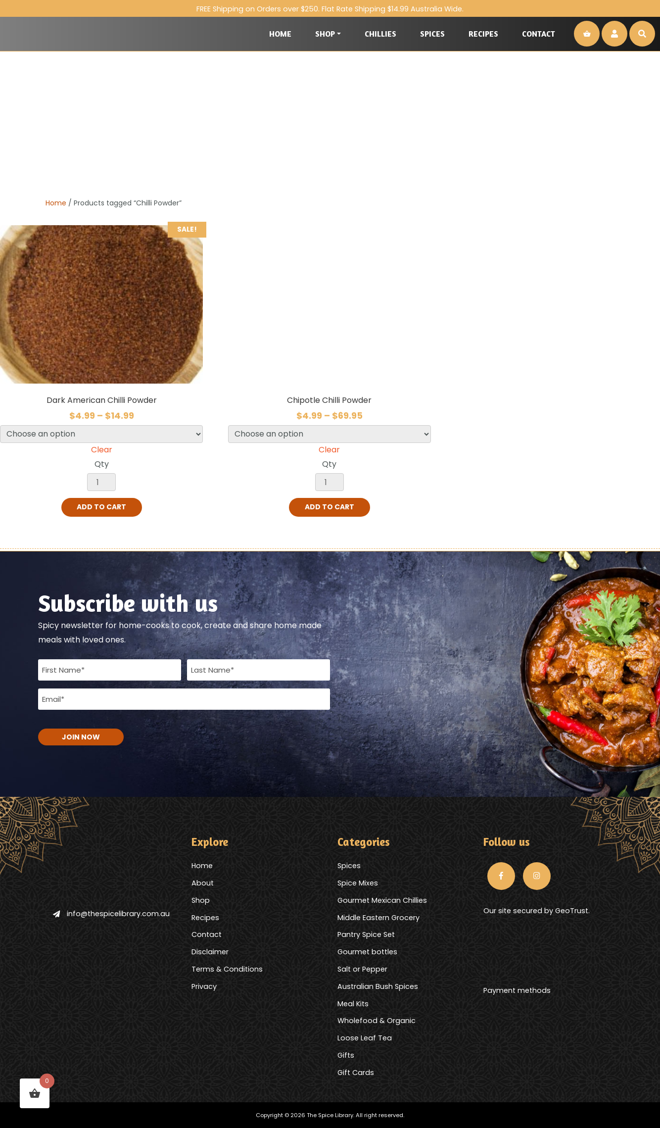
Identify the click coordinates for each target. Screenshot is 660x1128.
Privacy (204, 986)
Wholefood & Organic (376, 1021)
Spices (432, 34)
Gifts (345, 1055)
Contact (538, 34)
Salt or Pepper (362, 969)
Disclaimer (210, 952)
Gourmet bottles (367, 952)
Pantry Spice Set (366, 934)
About (202, 882)
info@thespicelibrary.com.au (111, 913)
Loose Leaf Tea (364, 1038)
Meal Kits (353, 1003)
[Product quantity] (101, 482)
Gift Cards (355, 1072)
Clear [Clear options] (101, 449)
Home (280, 34)
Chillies (380, 34)
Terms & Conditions (227, 969)
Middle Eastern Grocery (378, 917)
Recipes (483, 34)
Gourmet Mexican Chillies (382, 900)
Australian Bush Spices (377, 986)
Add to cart (101, 507)
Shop (325, 34)
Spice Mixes (357, 882)
